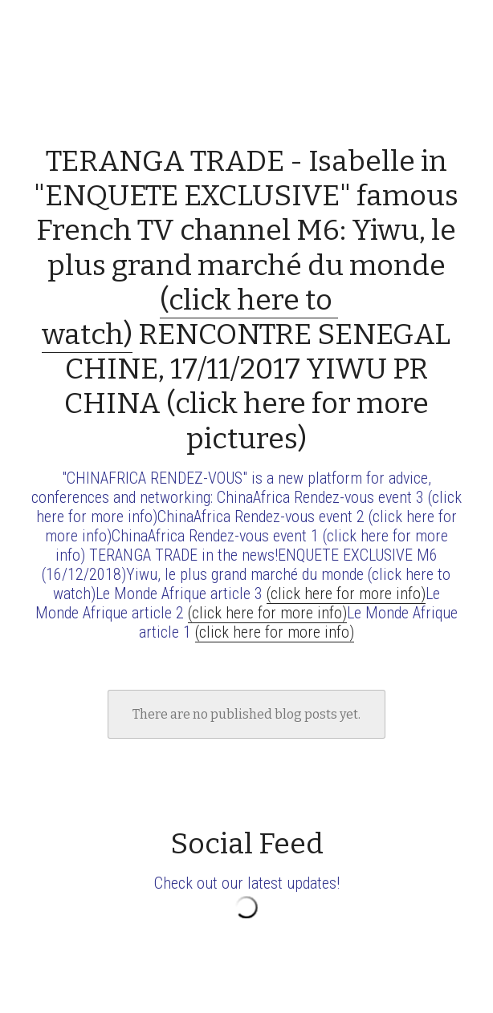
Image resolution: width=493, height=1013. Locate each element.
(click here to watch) (190, 317)
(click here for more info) (346, 593)
